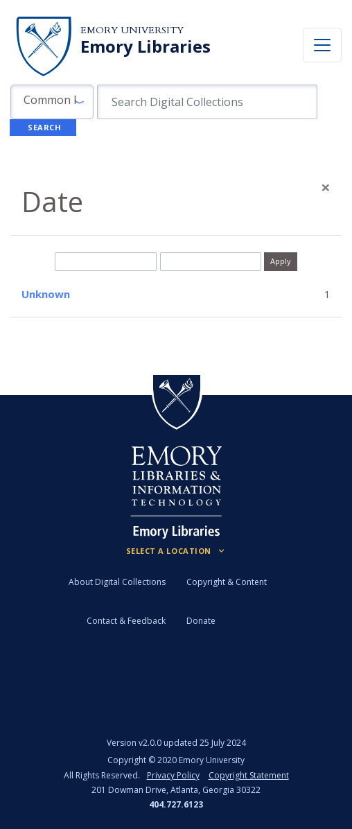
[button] (52, 102)
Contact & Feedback (126, 621)
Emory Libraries (145, 46)
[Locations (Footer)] (176, 551)
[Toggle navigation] (322, 45)
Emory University (132, 30)
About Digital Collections (117, 582)
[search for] (207, 102)
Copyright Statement (249, 775)
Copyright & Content (226, 582)
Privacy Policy (173, 775)
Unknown (45, 294)
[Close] (326, 187)
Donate (200, 621)
